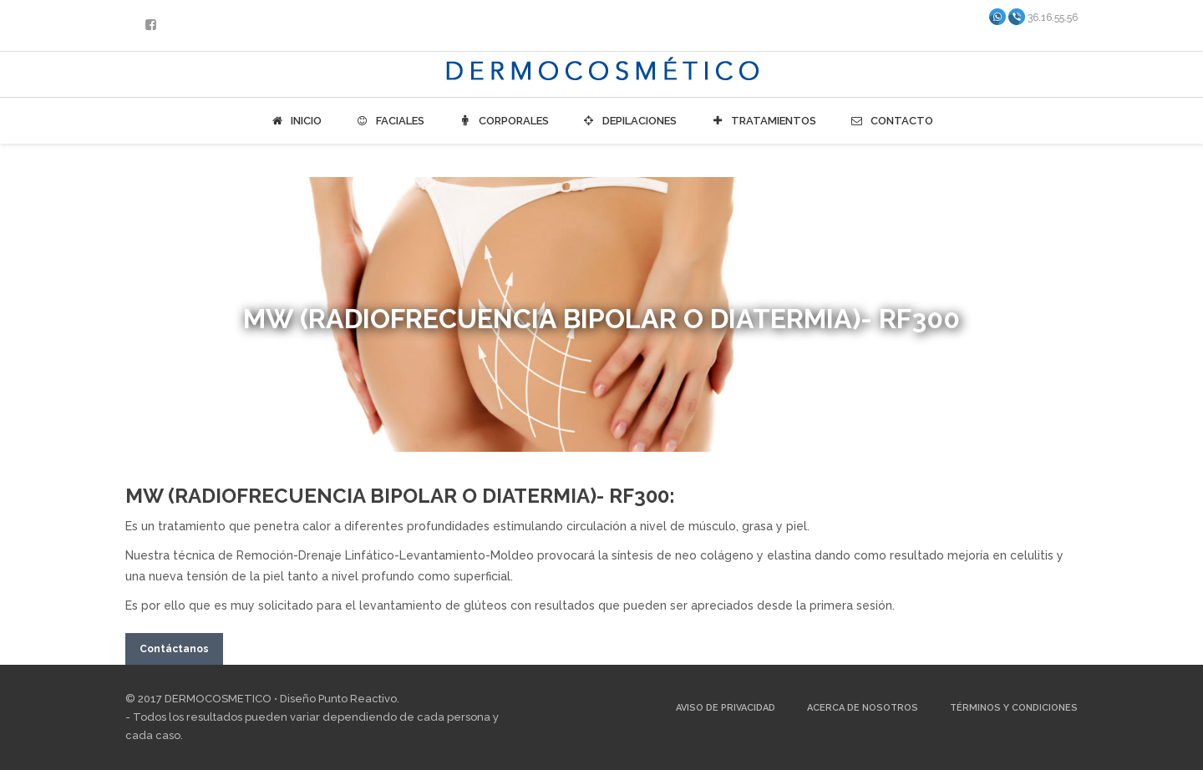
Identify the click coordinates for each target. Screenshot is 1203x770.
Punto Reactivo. (358, 698)
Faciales (389, 121)
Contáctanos (174, 649)
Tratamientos (763, 121)
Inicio (296, 121)
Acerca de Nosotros (862, 707)
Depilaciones (630, 121)
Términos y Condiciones (1014, 707)
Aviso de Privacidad (725, 707)
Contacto (891, 121)
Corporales (503, 121)
